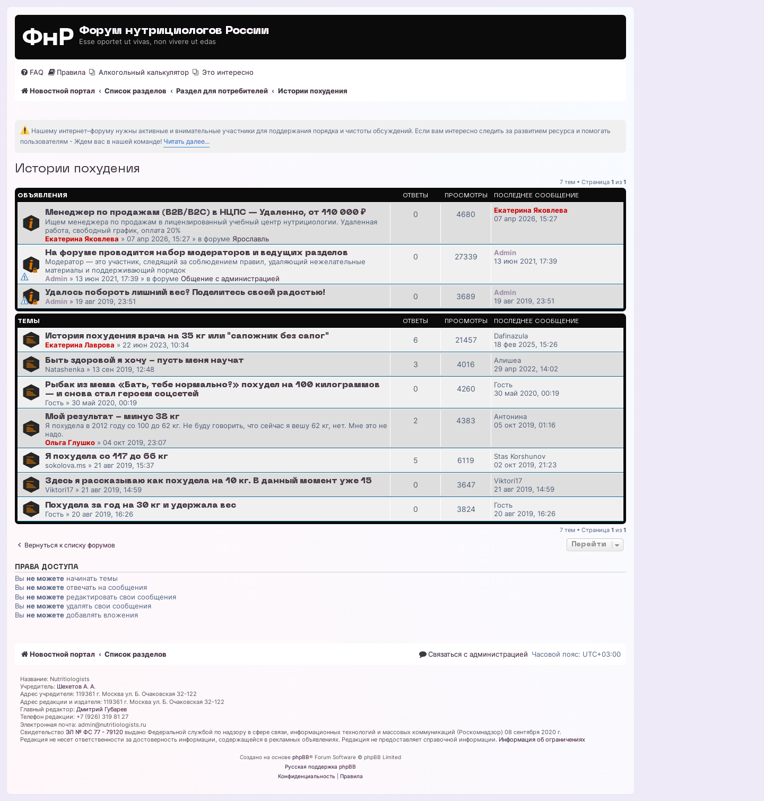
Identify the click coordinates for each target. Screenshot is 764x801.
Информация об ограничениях (542, 739)
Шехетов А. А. (76, 686)
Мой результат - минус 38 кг (112, 417)
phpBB (300, 757)
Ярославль (250, 238)
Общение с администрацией (230, 278)
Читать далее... (186, 141)
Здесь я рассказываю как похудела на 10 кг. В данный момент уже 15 (208, 481)
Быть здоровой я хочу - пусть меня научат (144, 360)
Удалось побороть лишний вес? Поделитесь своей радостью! (185, 293)
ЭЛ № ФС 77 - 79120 (94, 732)
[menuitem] (32, 72)
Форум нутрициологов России (174, 31)
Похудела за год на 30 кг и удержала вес (140, 505)
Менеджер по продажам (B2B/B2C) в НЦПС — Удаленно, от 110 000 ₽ (205, 212)
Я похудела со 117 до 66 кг (106, 456)
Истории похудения (77, 169)
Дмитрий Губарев (101, 709)
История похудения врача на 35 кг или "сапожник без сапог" (187, 336)
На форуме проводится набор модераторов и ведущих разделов (196, 253)
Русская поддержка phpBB (320, 766)
